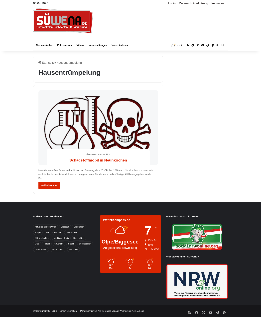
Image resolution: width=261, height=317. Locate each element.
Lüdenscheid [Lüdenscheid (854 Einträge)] (71, 232)
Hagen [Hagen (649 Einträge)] (38, 232)
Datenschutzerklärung (193, 3)
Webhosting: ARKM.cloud (132, 311)
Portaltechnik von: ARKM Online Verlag (99, 311)
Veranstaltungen (98, 45)
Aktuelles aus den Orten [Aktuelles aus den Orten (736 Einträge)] (45, 227)
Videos (80, 45)
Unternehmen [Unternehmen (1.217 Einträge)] (41, 249)
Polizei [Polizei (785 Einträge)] (47, 244)
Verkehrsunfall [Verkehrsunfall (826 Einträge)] (58, 249)
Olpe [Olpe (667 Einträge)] (37, 244)
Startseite (46, 62)
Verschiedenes (120, 45)
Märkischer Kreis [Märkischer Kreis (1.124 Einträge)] (61, 238)
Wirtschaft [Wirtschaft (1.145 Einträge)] (73, 249)
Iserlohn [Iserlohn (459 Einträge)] (57, 232)
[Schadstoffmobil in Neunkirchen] (98, 127)
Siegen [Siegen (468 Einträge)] (71, 244)
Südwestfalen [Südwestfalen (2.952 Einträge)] (85, 244)
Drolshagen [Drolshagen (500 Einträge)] (79, 227)
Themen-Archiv (44, 45)
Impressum (218, 3)
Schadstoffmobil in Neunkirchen (98, 159)
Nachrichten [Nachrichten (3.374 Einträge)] (78, 238)
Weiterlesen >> (49, 185)
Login (172, 3)
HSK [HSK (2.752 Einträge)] (47, 232)
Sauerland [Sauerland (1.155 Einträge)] (59, 244)
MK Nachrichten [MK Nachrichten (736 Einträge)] (42, 238)
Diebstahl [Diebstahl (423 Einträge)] (65, 227)
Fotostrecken (64, 45)
